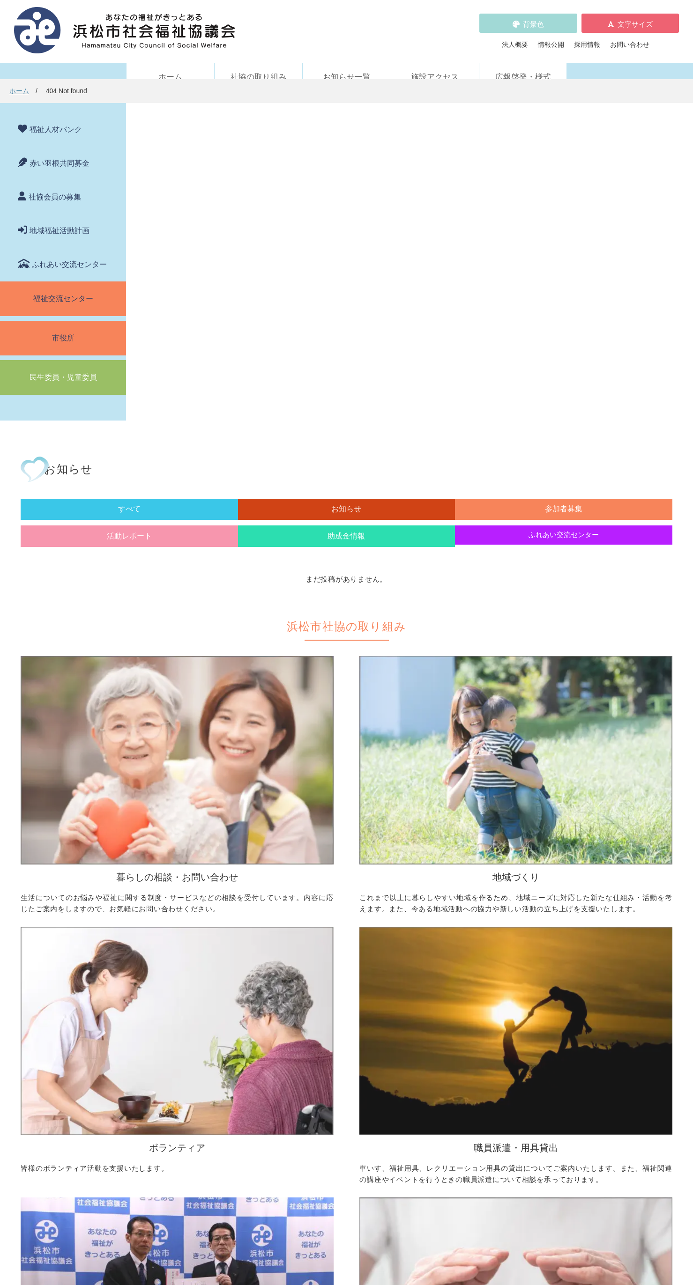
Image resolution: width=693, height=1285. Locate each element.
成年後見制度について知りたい (191, 915)
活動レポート (429, 190)
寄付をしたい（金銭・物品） (337, 1017)
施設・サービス (457, 989)
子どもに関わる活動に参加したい (493, 925)
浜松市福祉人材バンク (321, 1085)
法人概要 (515, 38)
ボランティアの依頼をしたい (486, 889)
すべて (192, 190)
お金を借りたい (168, 889)
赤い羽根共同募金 (59, 151)
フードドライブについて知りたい (344, 1030)
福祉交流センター (63, 286)
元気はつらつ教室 (470, 1030)
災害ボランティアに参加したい (490, 961)
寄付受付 (298, 989)
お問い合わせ (629, 38)
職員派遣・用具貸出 (164, 989)
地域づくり (301, 860)
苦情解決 (423, 1249)
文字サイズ (635, 18)
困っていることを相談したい (188, 875)
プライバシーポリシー (321, 1124)
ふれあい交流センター (69, 252)
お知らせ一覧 (347, 64)
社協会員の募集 (55, 184)
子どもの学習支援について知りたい (197, 928)
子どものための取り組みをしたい (344, 925)
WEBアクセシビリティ (471, 1085)
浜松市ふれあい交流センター (486, 1004)
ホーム (170, 64)
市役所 (63, 325)
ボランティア (453, 860)
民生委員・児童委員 (63, 365)
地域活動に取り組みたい (331, 889)
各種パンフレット (314, 1098)
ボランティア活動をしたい (483, 875)
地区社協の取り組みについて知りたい (350, 875)
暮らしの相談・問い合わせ (174, 860)
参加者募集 (350, 190)
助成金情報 (508, 190)
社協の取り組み (258, 64)
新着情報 (148, 1072)
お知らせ (271, 190)
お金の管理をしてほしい (181, 902)
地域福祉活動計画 (59, 218)
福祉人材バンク (56, 117)
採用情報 (587, 38)
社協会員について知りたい (334, 1004)
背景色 (533, 18)
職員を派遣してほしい (178, 1040)
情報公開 (551, 38)
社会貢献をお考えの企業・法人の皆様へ (354, 1043)
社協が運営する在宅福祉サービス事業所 (503, 1017)
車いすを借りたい (171, 1004)
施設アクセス (435, 64)
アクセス (518, 1207)
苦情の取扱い (457, 1072)
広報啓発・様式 (523, 64)
